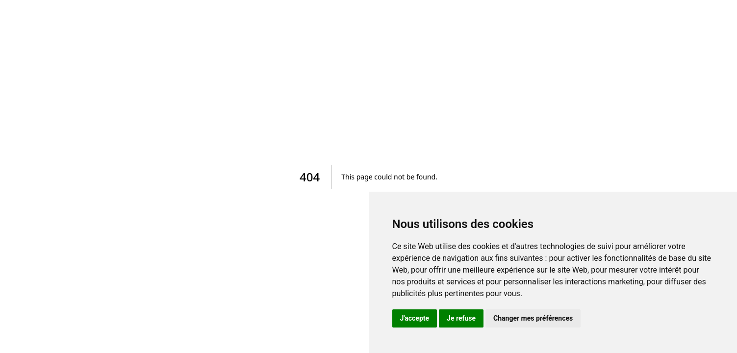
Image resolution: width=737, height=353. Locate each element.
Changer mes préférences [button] (533, 318)
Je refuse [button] (461, 318)
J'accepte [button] (415, 318)
